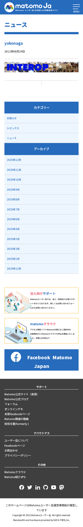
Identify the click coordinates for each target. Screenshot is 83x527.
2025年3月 (13, 239)
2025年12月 (14, 160)
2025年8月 (13, 199)
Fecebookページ (14, 446)
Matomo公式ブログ (16, 399)
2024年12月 (14, 268)
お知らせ (12, 118)
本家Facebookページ (17, 414)
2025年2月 (13, 248)
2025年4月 (13, 229)
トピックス (13, 128)
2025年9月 (13, 189)
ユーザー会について (16, 440)
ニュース (11, 138)
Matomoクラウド (15, 472)
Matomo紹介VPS (15, 477)
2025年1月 (13, 258)
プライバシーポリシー (17, 455)
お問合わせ (11, 450)
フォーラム (11, 404)
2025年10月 (14, 179)
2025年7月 (13, 209)
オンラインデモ (13, 409)
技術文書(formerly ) (16, 424)
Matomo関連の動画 (16, 419)
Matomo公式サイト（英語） (21, 394)
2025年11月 (14, 170)
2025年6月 (13, 219)
